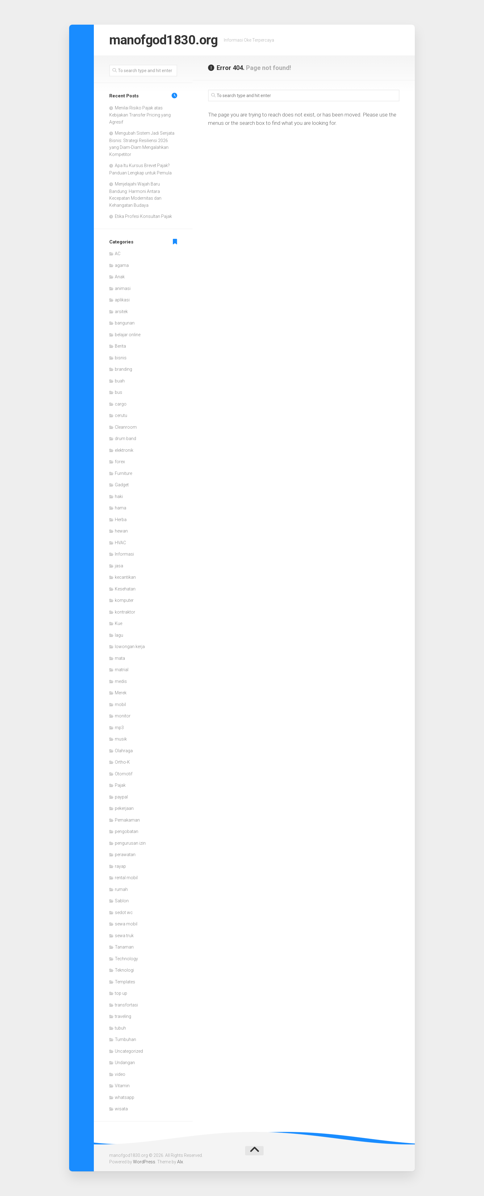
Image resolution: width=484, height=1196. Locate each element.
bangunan (125, 322)
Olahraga (124, 750)
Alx (180, 1161)
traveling (123, 1016)
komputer (124, 600)
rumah (121, 889)
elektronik (124, 450)
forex (120, 461)
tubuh (120, 1028)
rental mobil (126, 877)
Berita (120, 346)
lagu (119, 635)
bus (118, 392)
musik (121, 739)
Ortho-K (122, 762)
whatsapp (124, 1097)
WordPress (144, 1161)
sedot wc (124, 912)
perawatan (125, 854)
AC (117, 253)
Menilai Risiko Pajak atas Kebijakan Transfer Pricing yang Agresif (140, 114)
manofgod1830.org (163, 39)
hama (120, 507)
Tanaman (124, 947)
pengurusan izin (130, 843)
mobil (120, 704)
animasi (123, 288)
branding (123, 369)
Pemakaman (127, 820)
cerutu (121, 415)
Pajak (120, 785)
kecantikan (125, 577)
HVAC (120, 542)
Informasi (124, 554)
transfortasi (126, 1004)
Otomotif (123, 773)
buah (120, 380)
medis (121, 681)
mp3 (119, 727)
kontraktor (125, 612)
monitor (123, 715)
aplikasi (122, 299)
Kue (118, 623)
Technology (126, 958)
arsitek (121, 311)
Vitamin (122, 1085)
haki (119, 496)
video (120, 1074)
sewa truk (124, 935)
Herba (121, 519)
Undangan (125, 1062)
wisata (121, 1108)
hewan (121, 531)
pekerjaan (124, 808)
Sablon (122, 900)
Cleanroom (126, 427)
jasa (119, 565)
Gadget (122, 484)
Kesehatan (125, 588)
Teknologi (124, 970)
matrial (121, 669)
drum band (125, 438)
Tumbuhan (125, 1039)
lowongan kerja (130, 646)
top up (121, 993)
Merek (121, 692)
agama (122, 265)
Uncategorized (129, 1051)
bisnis (121, 357)
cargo (121, 404)
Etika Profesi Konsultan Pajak (143, 216)
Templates (125, 981)
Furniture (123, 473)
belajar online (127, 334)
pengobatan (126, 831)
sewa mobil (126, 923)
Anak (120, 276)
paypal (121, 796)
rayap (120, 866)
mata (120, 658)
